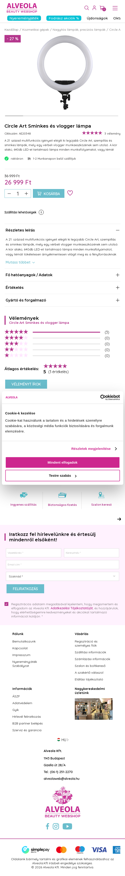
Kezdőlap (11, 30)
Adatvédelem (22, 703)
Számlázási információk (92, 659)
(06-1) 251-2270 (61, 772)
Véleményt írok (26, 384)
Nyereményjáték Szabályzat (24, 664)
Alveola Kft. (53, 751)
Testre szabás (62, 475)
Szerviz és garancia (26, 730)
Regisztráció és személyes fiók (86, 643)
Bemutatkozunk (24, 641)
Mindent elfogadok (62, 462)
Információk (22, 689)
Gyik (15, 710)
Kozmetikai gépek (35, 30)
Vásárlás (81, 634)
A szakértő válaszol (89, 672)
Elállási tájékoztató (89, 679)
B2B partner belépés (27, 723)
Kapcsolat (20, 648)
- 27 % (12, 38)
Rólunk (17, 634)
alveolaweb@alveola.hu (62, 779)
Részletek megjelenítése (91, 449)
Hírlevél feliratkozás (26, 717)
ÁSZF (16, 696)
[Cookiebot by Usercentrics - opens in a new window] (100, 397)
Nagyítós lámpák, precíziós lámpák (79, 30)
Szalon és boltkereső (90, 666)
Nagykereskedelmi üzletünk (90, 691)
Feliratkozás (25, 588)
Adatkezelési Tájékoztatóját (72, 608)
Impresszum (21, 655)
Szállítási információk (90, 652)
